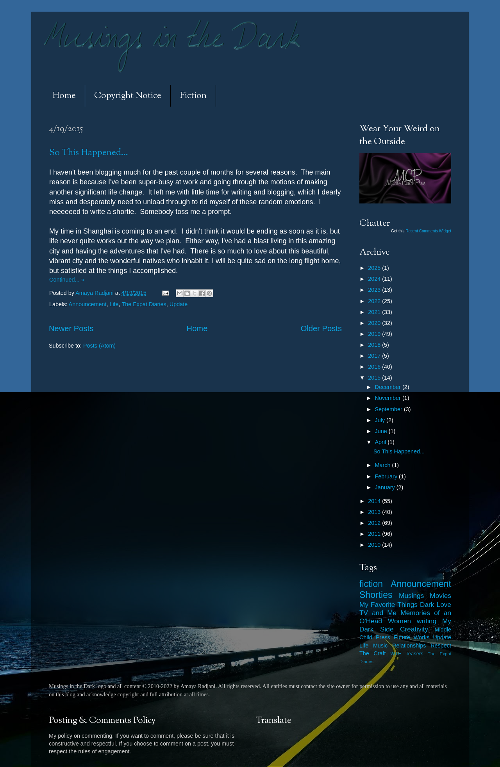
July (381, 420)
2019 (375, 334)
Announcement (88, 304)
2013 (375, 512)
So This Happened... (88, 152)
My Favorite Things (388, 604)
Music (380, 645)
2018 (375, 345)
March (383, 465)
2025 (375, 268)
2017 (375, 356)
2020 (375, 323)
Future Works (411, 637)
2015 (375, 378)
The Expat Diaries (143, 304)
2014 (375, 501)
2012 (375, 523)
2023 (375, 290)
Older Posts (321, 328)
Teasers (414, 653)
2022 (375, 301)
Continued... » (66, 279)
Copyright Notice (127, 95)
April (381, 442)
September (389, 409)
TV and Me (377, 613)
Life (113, 304)
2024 (375, 279)
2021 (375, 312)
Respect (440, 645)
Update (179, 304)
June (382, 431)
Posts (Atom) (99, 345)
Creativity (414, 629)
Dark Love (435, 604)
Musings (411, 595)
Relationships (409, 645)
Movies (440, 595)
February (387, 476)
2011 (375, 534)
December (388, 387)
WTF (395, 653)
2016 (375, 367)
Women (399, 621)
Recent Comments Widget (428, 231)
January (385, 487)
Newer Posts (71, 328)
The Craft (372, 653)
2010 (375, 545)
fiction (371, 584)
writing (426, 621)
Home (64, 95)
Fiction (193, 95)
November (388, 398)
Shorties (376, 595)
